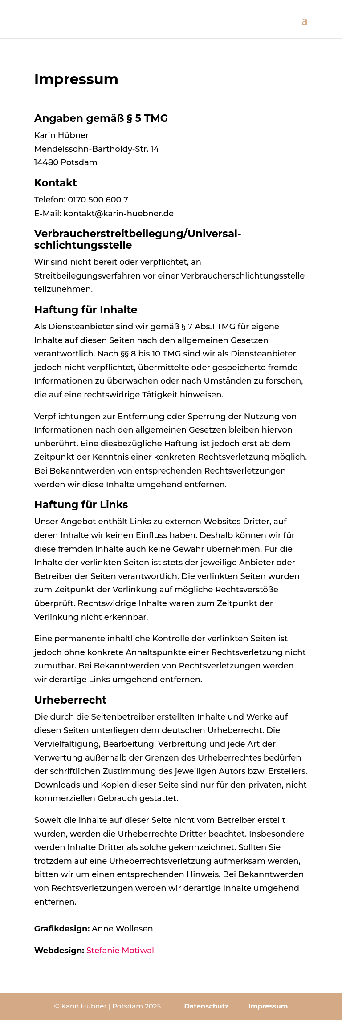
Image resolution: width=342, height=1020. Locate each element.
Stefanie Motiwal (120, 950)
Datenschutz (206, 1006)
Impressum (268, 1006)
